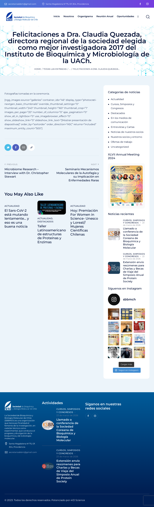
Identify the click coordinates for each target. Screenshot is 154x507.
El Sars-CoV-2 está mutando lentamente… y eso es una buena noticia (17, 218)
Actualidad (12, 206)
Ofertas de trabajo (121, 141)
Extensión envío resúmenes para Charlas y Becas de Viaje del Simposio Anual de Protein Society (133, 272)
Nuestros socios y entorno (126, 137)
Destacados (45, 221)
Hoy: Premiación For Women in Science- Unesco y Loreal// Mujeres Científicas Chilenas (84, 222)
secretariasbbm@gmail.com (23, 452)
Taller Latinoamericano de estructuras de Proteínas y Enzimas (51, 234)
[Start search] (147, 17)
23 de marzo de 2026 (133, 223)
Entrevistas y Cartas (122, 127)
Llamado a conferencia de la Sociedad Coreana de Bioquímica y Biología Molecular (133, 238)
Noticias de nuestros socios (127, 132)
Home (37, 69)
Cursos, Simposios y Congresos (134, 221)
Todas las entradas (55, 69)
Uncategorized (120, 146)
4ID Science (78, 500)
